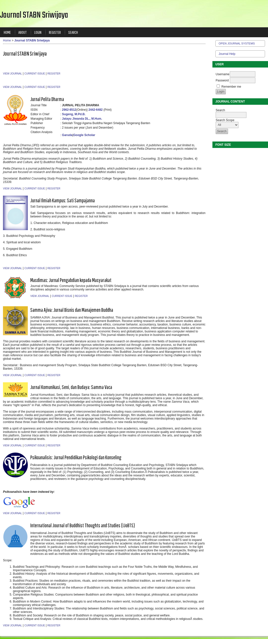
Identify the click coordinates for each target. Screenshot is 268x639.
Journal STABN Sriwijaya (32, 40)
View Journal (12, 73)
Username (222, 74)
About (22, 32)
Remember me (231, 86)
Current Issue (34, 73)
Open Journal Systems (237, 43)
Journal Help (227, 54)
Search (73, 32)
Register (55, 32)
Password (222, 80)
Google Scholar (84, 135)
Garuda (67, 135)
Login (37, 32)
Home (7, 32)
